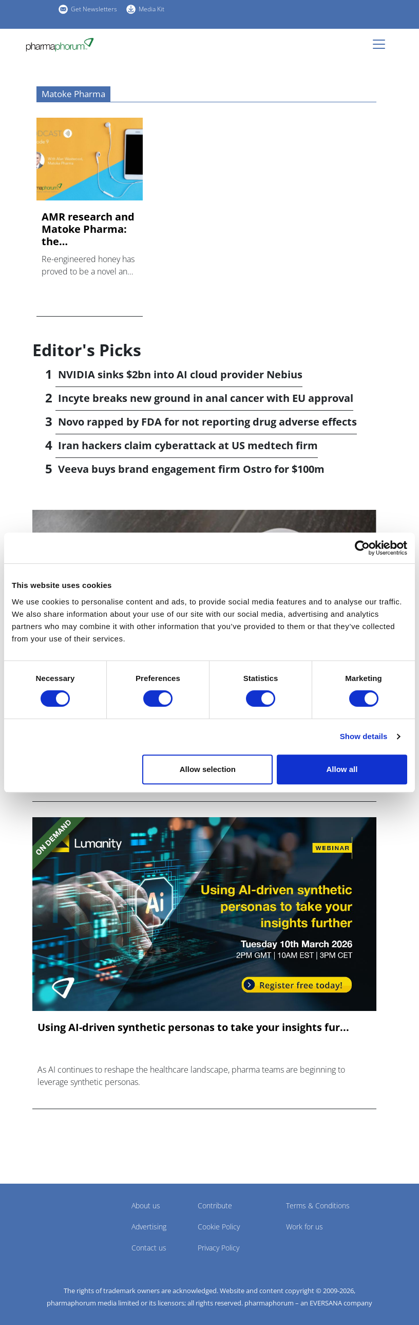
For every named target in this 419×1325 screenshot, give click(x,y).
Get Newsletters (94, 9)
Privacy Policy (218, 1248)
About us (145, 1205)
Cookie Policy (219, 1226)
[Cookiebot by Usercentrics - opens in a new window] (362, 548)
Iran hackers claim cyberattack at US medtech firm (188, 445)
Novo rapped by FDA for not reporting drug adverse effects (207, 422)
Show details (364, 736)
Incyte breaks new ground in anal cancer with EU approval (205, 398)
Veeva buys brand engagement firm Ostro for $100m (191, 469)
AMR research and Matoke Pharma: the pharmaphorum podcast (88, 229)
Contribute (215, 1205)
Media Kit (151, 9)
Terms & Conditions (318, 1205)
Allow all (342, 769)
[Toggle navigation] (382, 44)
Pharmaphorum (61, 1220)
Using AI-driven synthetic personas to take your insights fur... (193, 1027)
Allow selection (208, 769)
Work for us (304, 1226)
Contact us (148, 1248)
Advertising (148, 1226)
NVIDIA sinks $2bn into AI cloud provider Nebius (180, 374)
